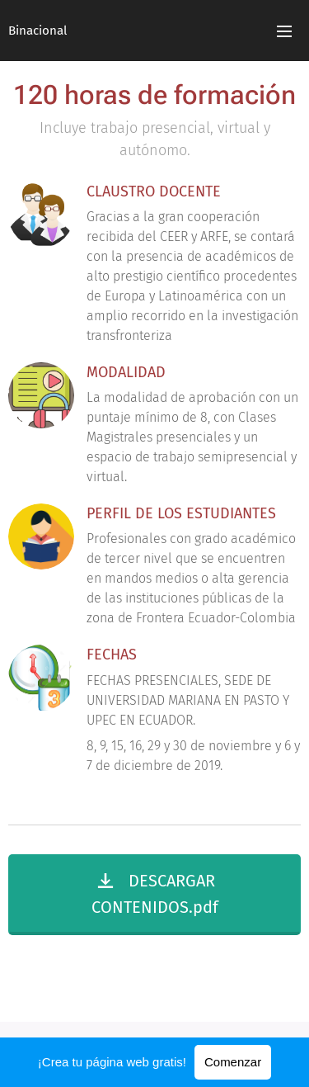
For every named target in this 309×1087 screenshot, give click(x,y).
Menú (284, 31)
